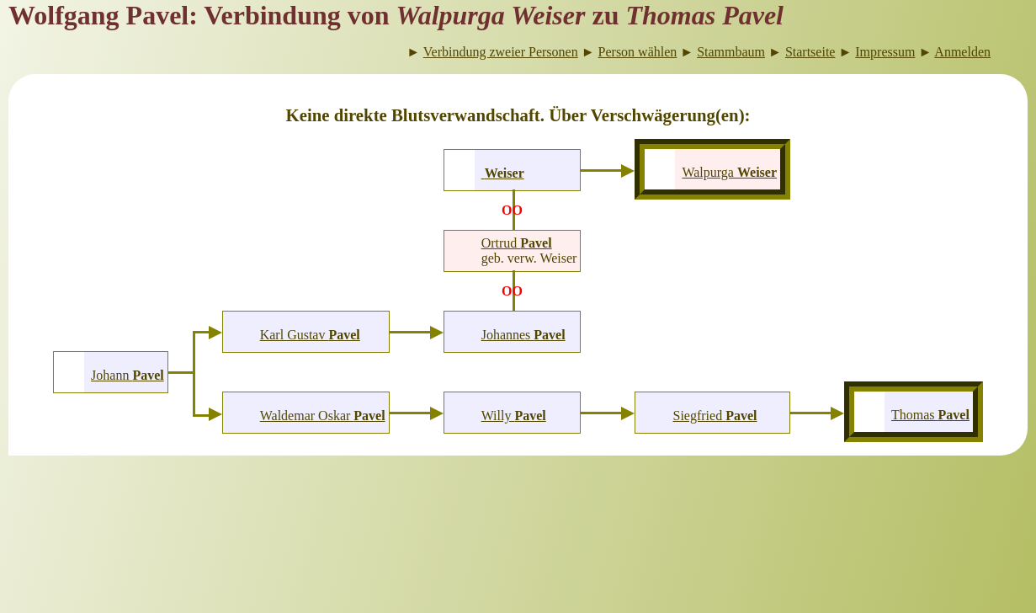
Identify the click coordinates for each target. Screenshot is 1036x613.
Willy (513, 415)
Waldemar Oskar (322, 415)
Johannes (523, 335)
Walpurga (729, 172)
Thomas (930, 415)
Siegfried (715, 415)
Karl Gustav (310, 335)
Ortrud (516, 243)
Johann (127, 375)
